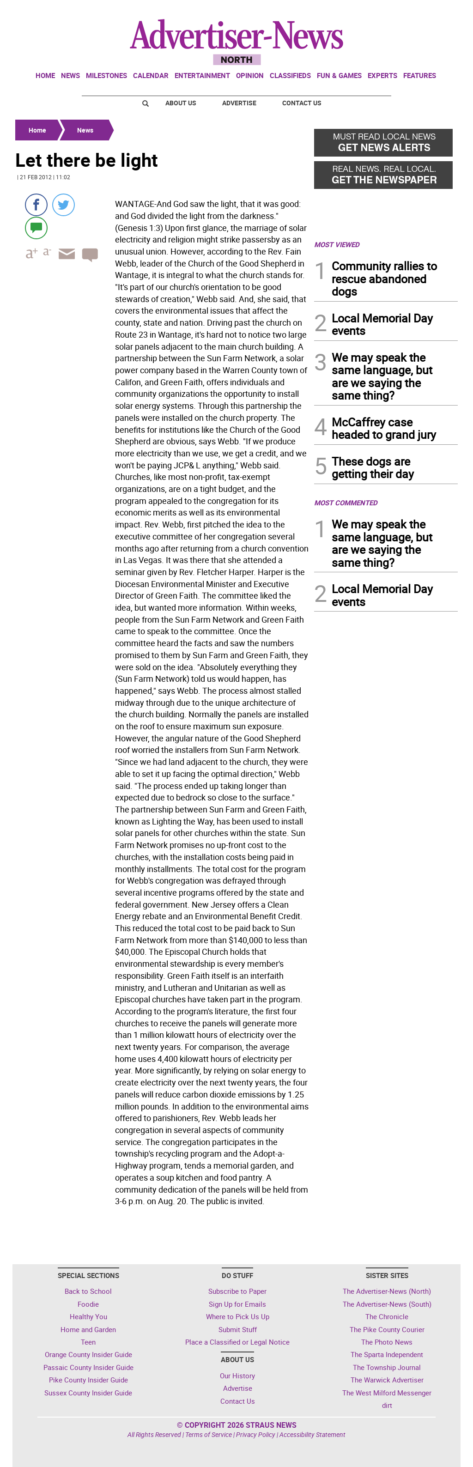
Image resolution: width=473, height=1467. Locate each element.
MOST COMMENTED (345, 502)
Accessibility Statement (312, 1434)
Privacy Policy (255, 1434)
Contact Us (301, 102)
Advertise (239, 102)
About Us (180, 102)
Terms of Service (208, 1434)
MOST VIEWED (336, 244)
